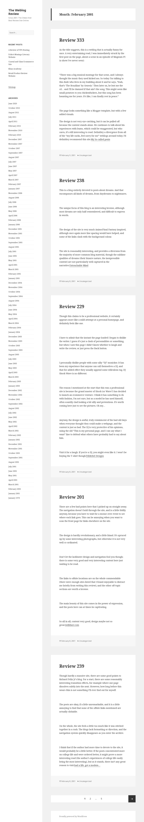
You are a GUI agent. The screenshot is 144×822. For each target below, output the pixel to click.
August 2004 (13, 301)
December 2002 (15, 390)
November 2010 (15, 130)
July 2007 (12, 162)
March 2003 (13, 377)
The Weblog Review (17, 12)
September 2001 (15, 457)
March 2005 (13, 269)
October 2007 (14, 148)
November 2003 (15, 341)
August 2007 (13, 157)
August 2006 (13, 197)
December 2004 (15, 283)
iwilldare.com (72, 625)
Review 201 (71, 497)
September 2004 (15, 296)
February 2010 (14, 135)
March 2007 (13, 179)
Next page (132, 798)
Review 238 (71, 180)
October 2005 (14, 238)
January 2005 (14, 278)
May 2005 (12, 260)
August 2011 (13, 112)
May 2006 (12, 211)
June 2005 (12, 256)
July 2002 (12, 413)
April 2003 (12, 372)
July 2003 (12, 359)
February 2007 (14, 184)
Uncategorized (85, 155)
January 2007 (14, 188)
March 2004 (13, 323)
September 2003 (15, 350)
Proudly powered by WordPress (73, 816)
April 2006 (12, 215)
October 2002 (14, 399)
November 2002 (15, 395)
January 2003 (14, 386)
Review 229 (71, 306)
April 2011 (12, 121)
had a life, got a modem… (87, 765)
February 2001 (14, 489)
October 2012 (14, 108)
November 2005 (15, 233)
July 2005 (12, 251)
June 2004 (12, 309)
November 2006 (15, 193)
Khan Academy (14, 69)
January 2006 (14, 224)
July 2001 (12, 466)
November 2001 (15, 448)
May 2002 (12, 422)
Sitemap (12, 87)
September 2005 (15, 242)
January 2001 (14, 493)
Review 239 (71, 666)
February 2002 (14, 435)
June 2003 (12, 363)
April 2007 (12, 175)
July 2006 (12, 202)
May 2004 (12, 314)
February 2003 (14, 381)
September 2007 (15, 153)
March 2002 (13, 430)
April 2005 (12, 265)
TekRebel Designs (95, 455)
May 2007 (12, 171)
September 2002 (15, 404)
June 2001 (12, 471)
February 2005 (14, 274)
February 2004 (14, 327)
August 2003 (13, 354)
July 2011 (12, 117)
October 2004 (14, 292)
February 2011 (14, 126)
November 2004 (15, 287)
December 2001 (15, 444)
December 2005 (15, 229)
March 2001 (13, 484)
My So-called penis (100, 139)
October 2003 (14, 345)
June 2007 (12, 166)
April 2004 (12, 318)
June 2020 (12, 103)
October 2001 (14, 453)
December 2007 (15, 139)
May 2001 (12, 475)
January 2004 (14, 332)
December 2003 (15, 336)
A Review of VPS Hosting (19, 50)
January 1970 (14, 498)
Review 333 (71, 40)
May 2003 (12, 368)
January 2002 (14, 439)
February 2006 (14, 220)
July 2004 (12, 305)
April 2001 (12, 480)
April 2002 (12, 426)
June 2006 (12, 206)
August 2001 (13, 462)
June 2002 (12, 417)
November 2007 (15, 144)
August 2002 (13, 408)
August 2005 (13, 247)
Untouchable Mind (78, 265)
